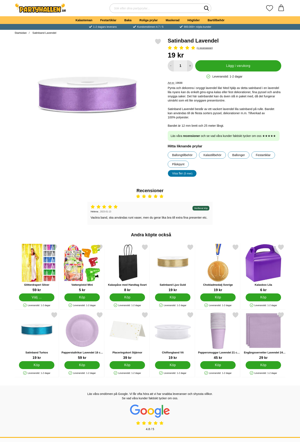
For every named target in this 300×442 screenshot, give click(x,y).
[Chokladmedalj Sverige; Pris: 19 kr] (218, 268)
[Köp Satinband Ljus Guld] (172, 297)
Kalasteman (83, 20)
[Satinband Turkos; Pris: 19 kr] (37, 336)
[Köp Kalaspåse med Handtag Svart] (127, 297)
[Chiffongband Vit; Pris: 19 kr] (173, 336)
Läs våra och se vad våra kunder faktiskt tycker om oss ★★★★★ (223, 136)
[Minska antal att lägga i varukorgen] (171, 65)
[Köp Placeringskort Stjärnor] (127, 365)
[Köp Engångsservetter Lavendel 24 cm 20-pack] (263, 365)
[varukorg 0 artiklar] (281, 8)
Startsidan (21, 32)
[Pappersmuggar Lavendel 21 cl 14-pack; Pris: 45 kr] (218, 336)
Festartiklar (108, 20)
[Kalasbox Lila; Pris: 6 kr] (263, 268)
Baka (127, 20)
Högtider (194, 20)
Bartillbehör (216, 20)
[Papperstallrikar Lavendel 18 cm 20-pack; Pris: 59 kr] (82, 336)
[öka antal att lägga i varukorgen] (190, 65)
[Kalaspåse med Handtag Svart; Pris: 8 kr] (127, 268)
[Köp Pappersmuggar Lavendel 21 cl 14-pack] (218, 365)
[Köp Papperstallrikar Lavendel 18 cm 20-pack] (82, 365)
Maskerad (172, 20)
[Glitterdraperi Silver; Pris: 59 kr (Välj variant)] (37, 268)
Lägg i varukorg (238, 66)
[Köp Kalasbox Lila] (263, 297)
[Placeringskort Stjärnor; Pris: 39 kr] (127, 336)
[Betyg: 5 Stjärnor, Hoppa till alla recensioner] (224, 48)
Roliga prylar (148, 20)
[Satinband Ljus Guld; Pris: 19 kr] (173, 268)
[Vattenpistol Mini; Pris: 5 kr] (82, 268)
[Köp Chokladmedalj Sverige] (218, 297)
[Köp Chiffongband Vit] (172, 365)
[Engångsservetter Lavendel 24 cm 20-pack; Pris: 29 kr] (263, 336)
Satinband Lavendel (44, 32)
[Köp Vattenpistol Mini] (82, 297)
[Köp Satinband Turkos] (36, 365)
